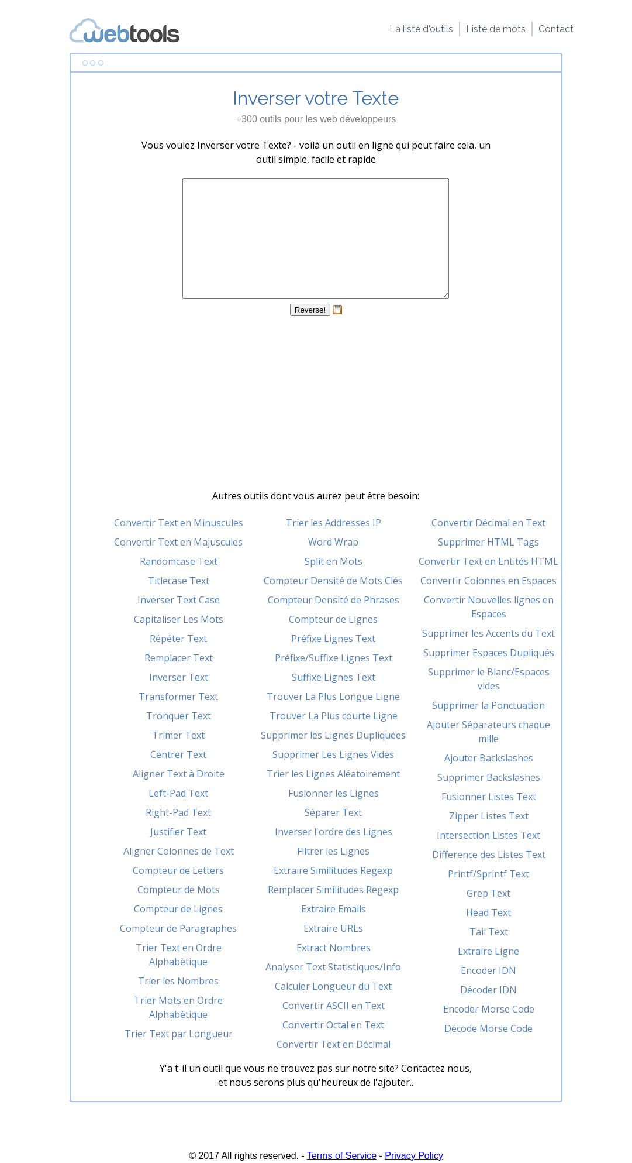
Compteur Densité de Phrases (333, 599)
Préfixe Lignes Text (333, 638)
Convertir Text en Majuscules (178, 542)
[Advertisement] (316, 407)
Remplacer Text (178, 657)
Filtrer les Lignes (333, 851)
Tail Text (488, 931)
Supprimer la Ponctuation (488, 705)
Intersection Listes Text (488, 835)
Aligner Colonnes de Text (178, 851)
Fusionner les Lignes (333, 793)
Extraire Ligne (488, 951)
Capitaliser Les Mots (178, 619)
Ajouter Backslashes (488, 758)
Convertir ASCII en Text (333, 1005)
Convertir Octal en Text (333, 1024)
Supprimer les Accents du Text (488, 633)
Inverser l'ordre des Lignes (333, 831)
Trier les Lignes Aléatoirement (333, 773)
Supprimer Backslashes (488, 777)
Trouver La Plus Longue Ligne (333, 696)
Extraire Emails (333, 909)
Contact (556, 29)
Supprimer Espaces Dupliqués (488, 652)
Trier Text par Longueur (179, 1033)
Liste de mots (496, 29)
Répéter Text (178, 638)
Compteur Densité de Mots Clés (333, 580)
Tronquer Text (178, 715)
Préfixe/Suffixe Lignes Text (333, 657)
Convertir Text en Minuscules (178, 522)
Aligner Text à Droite (179, 773)
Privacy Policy (414, 1156)
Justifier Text (178, 831)
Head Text (488, 912)
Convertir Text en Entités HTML (488, 561)
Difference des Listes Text (488, 854)
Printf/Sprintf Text (488, 873)
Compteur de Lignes (178, 909)
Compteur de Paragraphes (178, 928)
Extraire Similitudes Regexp (333, 870)
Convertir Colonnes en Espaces (488, 580)
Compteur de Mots (178, 889)
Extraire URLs (333, 928)
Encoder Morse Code (488, 1009)
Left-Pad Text (178, 793)
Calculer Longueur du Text (333, 986)
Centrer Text (178, 754)
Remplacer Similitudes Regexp (333, 889)
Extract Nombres (333, 947)
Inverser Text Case (178, 599)
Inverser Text (178, 677)
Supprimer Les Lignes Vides (333, 754)
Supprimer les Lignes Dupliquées (333, 735)
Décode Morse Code (488, 1028)
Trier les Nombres (178, 981)
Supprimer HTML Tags (488, 542)
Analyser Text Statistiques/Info (333, 966)
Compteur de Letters (178, 870)
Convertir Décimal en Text (488, 522)
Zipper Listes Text (489, 815)
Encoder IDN (488, 970)
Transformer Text (178, 696)
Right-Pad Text (178, 812)
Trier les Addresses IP (333, 522)
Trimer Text (178, 735)
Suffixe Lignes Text (333, 677)
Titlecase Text (178, 580)
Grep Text (488, 893)
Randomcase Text (178, 561)
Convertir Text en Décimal (334, 1044)
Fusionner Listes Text (488, 796)
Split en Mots (333, 561)
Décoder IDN (488, 989)
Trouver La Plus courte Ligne (334, 715)
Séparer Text (333, 812)
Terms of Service (342, 1156)
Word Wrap (333, 542)
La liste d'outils (421, 29)
